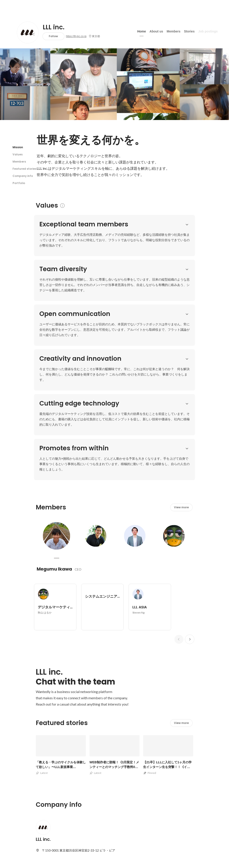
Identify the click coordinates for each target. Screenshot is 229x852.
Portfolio (19, 183)
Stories (189, 31)
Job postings (208, 31)
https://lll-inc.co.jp (76, 36)
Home (141, 31)
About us (156, 31)
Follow (53, 36)
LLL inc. (53, 27)
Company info (23, 176)
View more (181, 324)
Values (18, 154)
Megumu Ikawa (54, 385)
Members (173, 31)
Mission (18, 147)
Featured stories (24, 169)
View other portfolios (149, 738)
